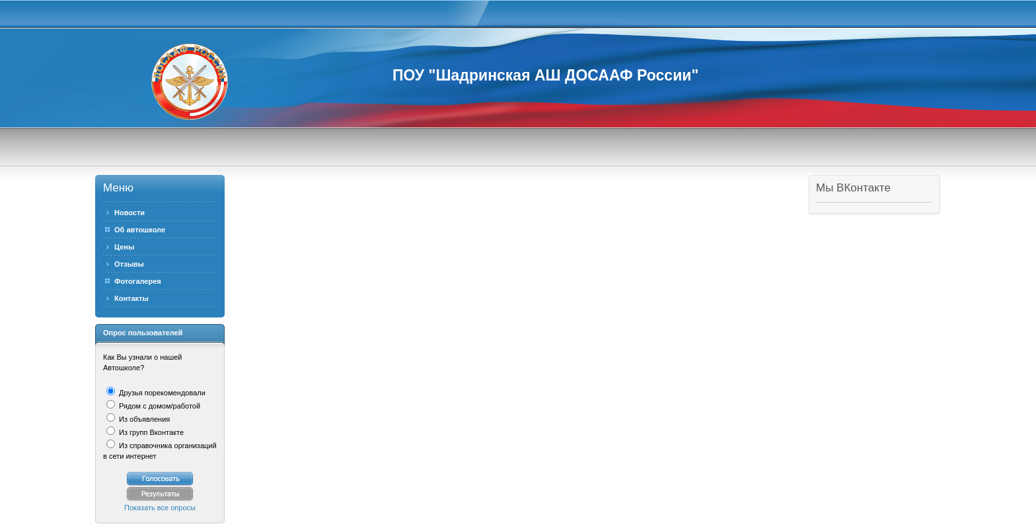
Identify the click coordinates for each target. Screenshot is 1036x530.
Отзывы (129, 264)
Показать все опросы (160, 508)
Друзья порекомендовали (161, 393)
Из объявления (143, 419)
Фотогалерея (137, 281)
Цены (124, 247)
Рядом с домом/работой (158, 406)
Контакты (131, 298)
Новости (129, 212)
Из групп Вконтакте (150, 432)
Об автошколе (139, 230)
